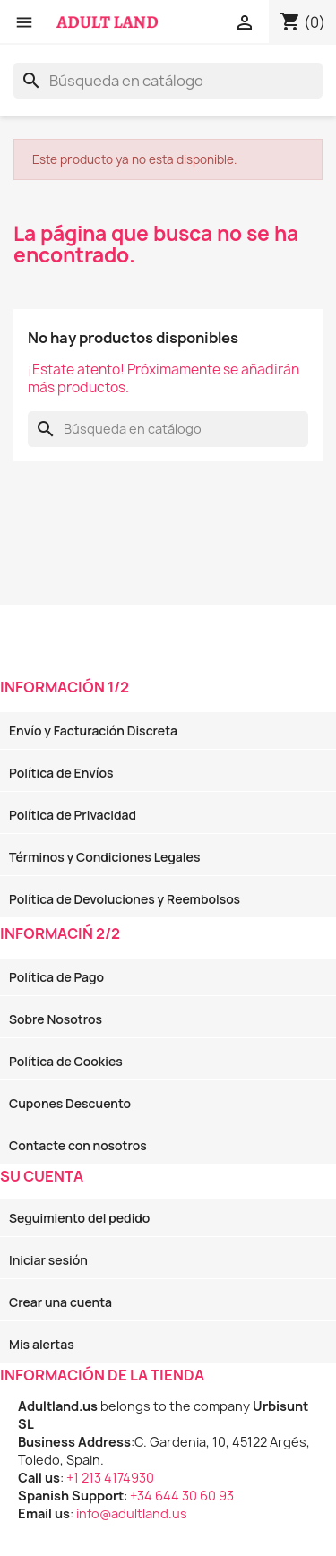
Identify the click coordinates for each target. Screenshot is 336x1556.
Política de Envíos (61, 772)
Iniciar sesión (48, 1259)
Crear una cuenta (60, 1302)
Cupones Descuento (70, 1103)
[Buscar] (168, 81)
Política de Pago (56, 976)
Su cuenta (41, 1176)
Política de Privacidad (72, 814)
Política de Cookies (66, 1061)
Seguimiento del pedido (79, 1217)
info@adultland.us (131, 1513)
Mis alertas (41, 1344)
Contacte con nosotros (78, 1145)
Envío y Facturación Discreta (93, 730)
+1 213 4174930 (110, 1477)
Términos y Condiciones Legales (104, 856)
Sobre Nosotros (55, 1018)
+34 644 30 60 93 (182, 1495)
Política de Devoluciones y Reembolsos (124, 898)
